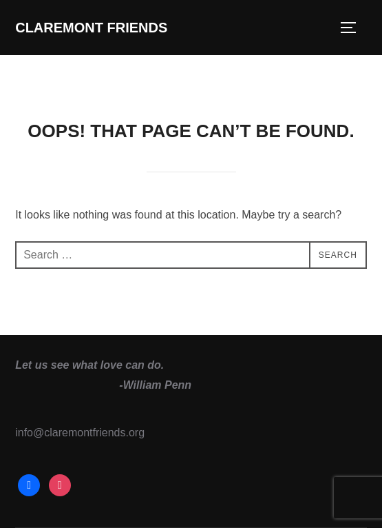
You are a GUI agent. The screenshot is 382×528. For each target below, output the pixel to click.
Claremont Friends (91, 27)
